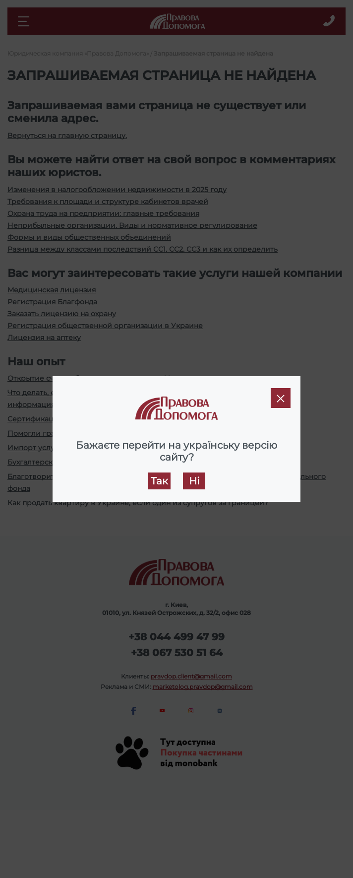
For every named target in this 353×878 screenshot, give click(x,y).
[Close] (281, 398)
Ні (194, 481)
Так (159, 481)
